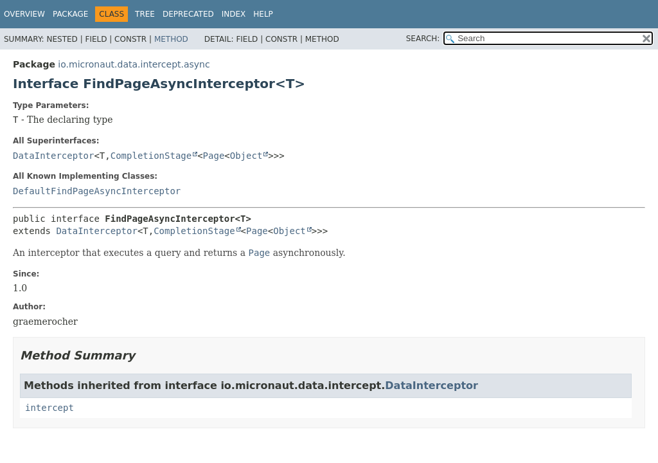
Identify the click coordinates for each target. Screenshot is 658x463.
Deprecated (188, 14)
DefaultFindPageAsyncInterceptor (97, 191)
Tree (145, 14)
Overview (24, 14)
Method (171, 39)
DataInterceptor (53, 155)
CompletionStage (151, 155)
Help (263, 14)
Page (214, 155)
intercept (49, 408)
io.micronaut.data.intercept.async (133, 64)
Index (234, 14)
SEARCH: (423, 38)
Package (70, 14)
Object (246, 155)
